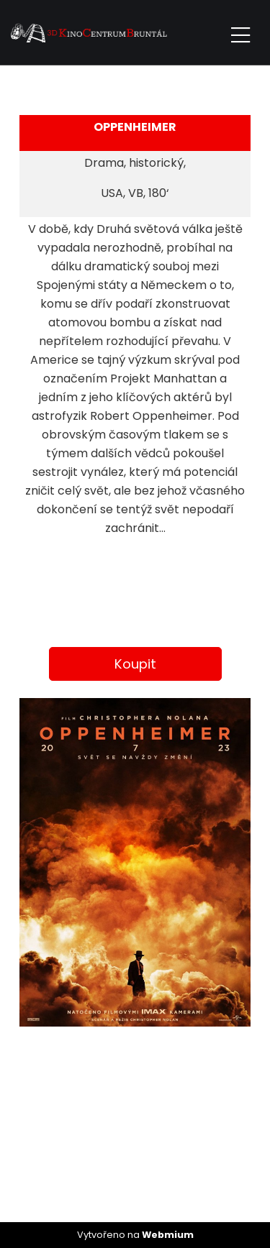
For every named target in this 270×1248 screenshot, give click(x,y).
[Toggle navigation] (240, 33)
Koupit (135, 664)
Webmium (168, 1235)
